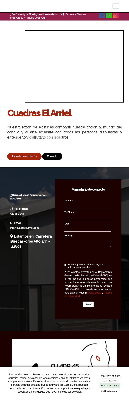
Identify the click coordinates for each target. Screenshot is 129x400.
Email (67, 224)
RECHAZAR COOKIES (110, 376)
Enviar (88, 304)
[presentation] (87, 255)
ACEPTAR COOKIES (110, 385)
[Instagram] (116, 15)
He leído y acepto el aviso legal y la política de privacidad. (85, 265)
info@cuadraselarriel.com (46, 14)
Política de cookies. (110, 391)
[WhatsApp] (109, 15)
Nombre (68, 200)
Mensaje (68, 235)
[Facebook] (102, 15)
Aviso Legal (94, 292)
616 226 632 (19, 14)
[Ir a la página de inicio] (7, 6)
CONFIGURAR (110, 381)
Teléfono (69, 212)
